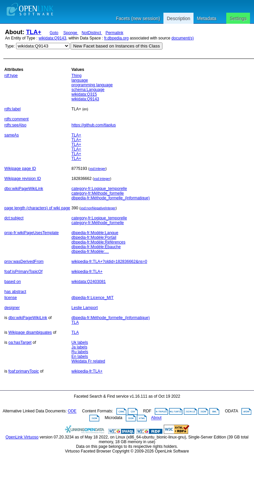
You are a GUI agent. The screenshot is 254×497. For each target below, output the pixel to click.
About (156, 418)
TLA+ (33, 32)
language (80, 80)
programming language (92, 85)
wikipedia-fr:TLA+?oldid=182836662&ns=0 (109, 261)
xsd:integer (97, 169)
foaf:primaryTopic (23, 371)
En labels (80, 356)
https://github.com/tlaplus (94, 125)
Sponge (71, 32)
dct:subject (13, 218)
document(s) (182, 38)
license (10, 297)
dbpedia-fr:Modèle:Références (98, 242)
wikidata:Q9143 (53, 38)
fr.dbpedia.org (116, 38)
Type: (10, 46)
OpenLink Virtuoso (22, 437)
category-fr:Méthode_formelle (98, 193)
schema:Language (88, 89)
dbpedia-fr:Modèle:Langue (95, 232)
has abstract (15, 291)
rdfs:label (12, 109)
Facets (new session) (138, 18)
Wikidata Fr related (88, 361)
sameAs (11, 135)
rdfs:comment (16, 119)
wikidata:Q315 (84, 94)
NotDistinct (92, 32)
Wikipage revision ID (22, 178)
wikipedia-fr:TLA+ (87, 271)
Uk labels (80, 342)
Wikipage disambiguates (30, 332)
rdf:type (11, 75)
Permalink (114, 32)
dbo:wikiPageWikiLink (23, 188)
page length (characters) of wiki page (37, 208)
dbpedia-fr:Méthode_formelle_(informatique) (111, 198)
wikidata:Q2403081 (89, 281)
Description (178, 18)
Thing (77, 75)
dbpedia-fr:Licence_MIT (93, 297)
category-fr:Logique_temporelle (99, 188)
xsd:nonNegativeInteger (98, 208)
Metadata (206, 18)
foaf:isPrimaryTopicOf (23, 271)
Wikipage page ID (20, 168)
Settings (238, 18)
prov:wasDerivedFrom (23, 261)
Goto (54, 32)
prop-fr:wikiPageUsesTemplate (31, 232)
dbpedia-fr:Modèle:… (90, 251)
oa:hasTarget (19, 342)
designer (12, 307)
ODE (72, 411)
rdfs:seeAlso (15, 125)
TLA (75, 322)
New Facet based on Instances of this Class (116, 45)
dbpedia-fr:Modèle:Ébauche (96, 246)
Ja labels (79, 347)
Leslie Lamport (85, 307)
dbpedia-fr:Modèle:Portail (94, 237)
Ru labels (80, 352)
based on (12, 281)
